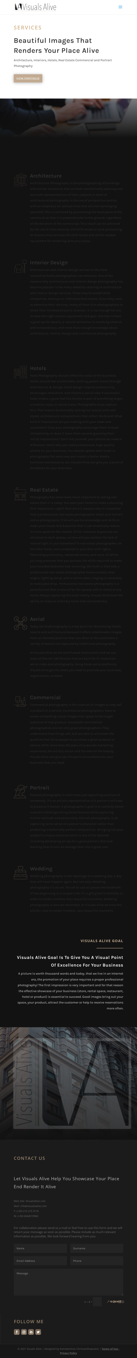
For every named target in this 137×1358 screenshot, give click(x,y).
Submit (115, 1301)
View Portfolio (28, 78)
